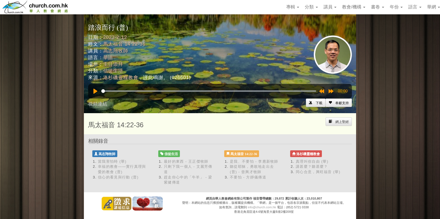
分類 (311, 7)
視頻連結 (97, 104)
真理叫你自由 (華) (312, 161)
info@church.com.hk (262, 207)
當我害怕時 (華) (112, 161)
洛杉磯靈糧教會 (120, 77)
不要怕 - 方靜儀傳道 (248, 177)
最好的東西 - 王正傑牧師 (186, 161)
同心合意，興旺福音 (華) (318, 172)
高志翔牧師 (115, 50)
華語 (108, 57)
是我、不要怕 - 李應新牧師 (254, 161)
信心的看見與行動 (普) (118, 177)
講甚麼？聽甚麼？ (312, 166)
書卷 (377, 7)
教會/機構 (353, 7)
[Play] (95, 91)
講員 (330, 7)
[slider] (208, 91)
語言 (414, 7)
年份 (396, 7)
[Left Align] (339, 103)
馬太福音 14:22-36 (124, 44)
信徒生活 (113, 70)
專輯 (292, 7)
